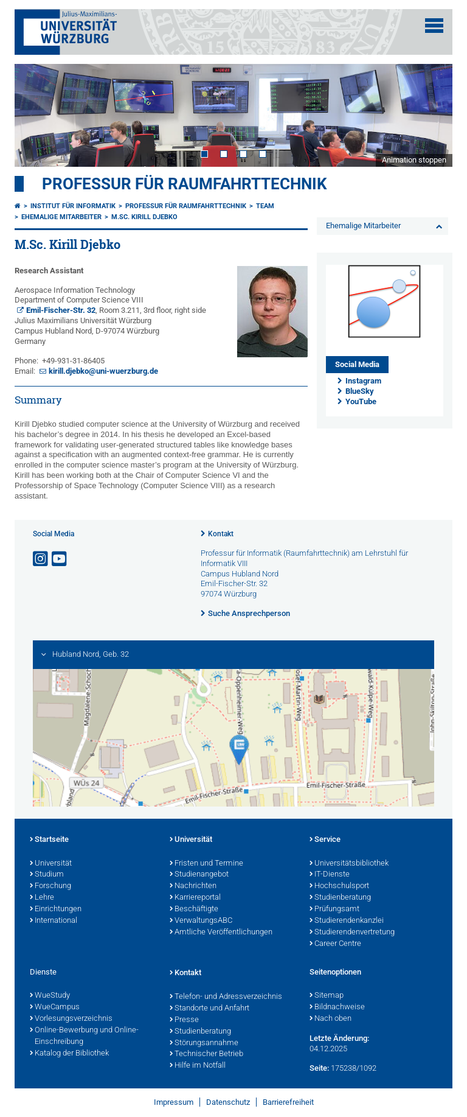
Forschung (50, 886)
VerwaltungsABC (201, 921)
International (53, 921)
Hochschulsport (339, 886)
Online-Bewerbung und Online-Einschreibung (84, 1036)
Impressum (173, 1102)
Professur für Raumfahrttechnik (184, 184)
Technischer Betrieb (206, 1054)
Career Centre (335, 944)
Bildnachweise (337, 1007)
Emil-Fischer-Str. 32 (60, 310)
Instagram (363, 380)
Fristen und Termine (206, 863)
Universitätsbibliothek (349, 863)
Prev (36, 115)
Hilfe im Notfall (198, 1065)
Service (325, 840)
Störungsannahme (204, 1043)
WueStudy (50, 995)
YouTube (360, 401)
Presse (184, 1020)
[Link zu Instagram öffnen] (41, 559)
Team (265, 206)
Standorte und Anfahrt (209, 1008)
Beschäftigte (194, 909)
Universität (51, 863)
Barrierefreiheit (288, 1102)
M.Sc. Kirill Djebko (144, 217)
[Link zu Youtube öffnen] (60, 559)
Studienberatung (340, 897)
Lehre (42, 897)
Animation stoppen (414, 159)
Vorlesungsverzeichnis (71, 1019)
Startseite (49, 840)
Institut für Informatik (73, 206)
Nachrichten (193, 886)
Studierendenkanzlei (347, 921)
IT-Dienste (330, 874)
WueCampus (55, 1007)
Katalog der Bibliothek (69, 1053)
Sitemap (327, 995)
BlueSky (359, 391)
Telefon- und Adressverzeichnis (226, 997)
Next (431, 115)
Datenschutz (228, 1102)
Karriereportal (195, 897)
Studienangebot (199, 874)
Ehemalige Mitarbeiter (61, 217)
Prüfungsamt (334, 909)
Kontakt (221, 534)
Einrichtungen (55, 909)
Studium (47, 874)
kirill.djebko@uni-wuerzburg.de (103, 371)
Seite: (319, 1068)
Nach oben (330, 1019)
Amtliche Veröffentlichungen (221, 932)
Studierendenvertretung (352, 932)
